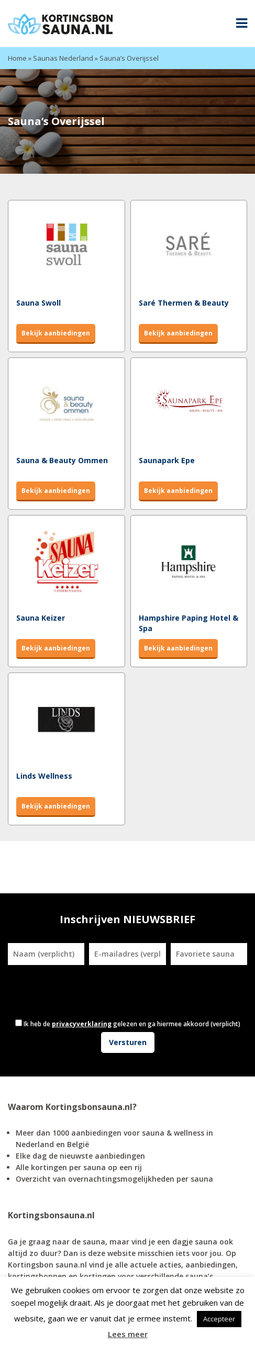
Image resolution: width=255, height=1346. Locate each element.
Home (17, 58)
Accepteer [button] (219, 1318)
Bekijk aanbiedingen (55, 333)
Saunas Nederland (63, 58)
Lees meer (128, 1334)
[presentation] (92, 990)
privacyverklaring (82, 1023)
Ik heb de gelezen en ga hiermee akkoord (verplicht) (132, 1023)
